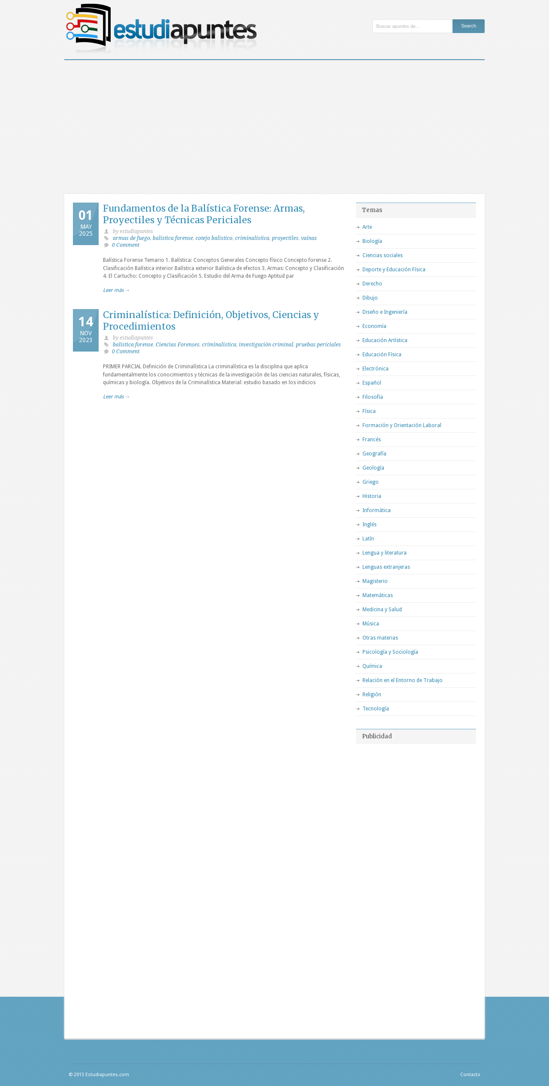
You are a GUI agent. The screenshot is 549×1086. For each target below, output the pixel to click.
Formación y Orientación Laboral (401, 425)
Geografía (374, 454)
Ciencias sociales (382, 255)
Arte (367, 227)
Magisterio (375, 581)
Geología (373, 468)
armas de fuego (131, 238)
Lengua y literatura (384, 553)
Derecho (372, 284)
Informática (376, 510)
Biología (372, 241)
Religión (371, 695)
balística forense (173, 238)
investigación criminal (266, 345)
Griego (370, 482)
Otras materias (380, 638)
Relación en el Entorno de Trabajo (402, 680)
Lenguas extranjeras (386, 567)
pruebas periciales (318, 345)
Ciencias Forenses (177, 345)
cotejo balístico (214, 238)
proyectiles (285, 238)
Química (372, 666)
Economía (374, 326)
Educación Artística (384, 340)
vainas (309, 238)
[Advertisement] (274, 124)
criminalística (252, 238)
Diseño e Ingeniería (384, 312)
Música (370, 624)
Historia (371, 496)
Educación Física (381, 355)
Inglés (369, 525)
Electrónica (375, 369)
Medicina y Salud (382, 610)
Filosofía (372, 397)
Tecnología (375, 709)
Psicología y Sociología (390, 652)
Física (369, 411)
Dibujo (370, 298)
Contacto (470, 1074)
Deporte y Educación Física (393, 270)
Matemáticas (377, 595)
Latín (368, 539)
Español (371, 383)
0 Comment (125, 245)
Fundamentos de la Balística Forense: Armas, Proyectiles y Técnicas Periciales (204, 214)
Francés (371, 440)
